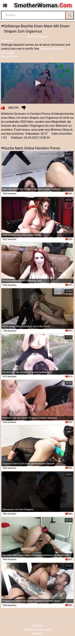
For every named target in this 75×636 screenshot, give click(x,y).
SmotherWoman (43, 5)
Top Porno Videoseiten (37, 629)
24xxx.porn (8, 52)
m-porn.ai (7, 40)
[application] (37, 83)
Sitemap (37, 625)
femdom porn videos (53, 48)
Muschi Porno (9, 56)
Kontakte (37, 633)
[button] (37, 83)
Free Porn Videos (37, 36)
